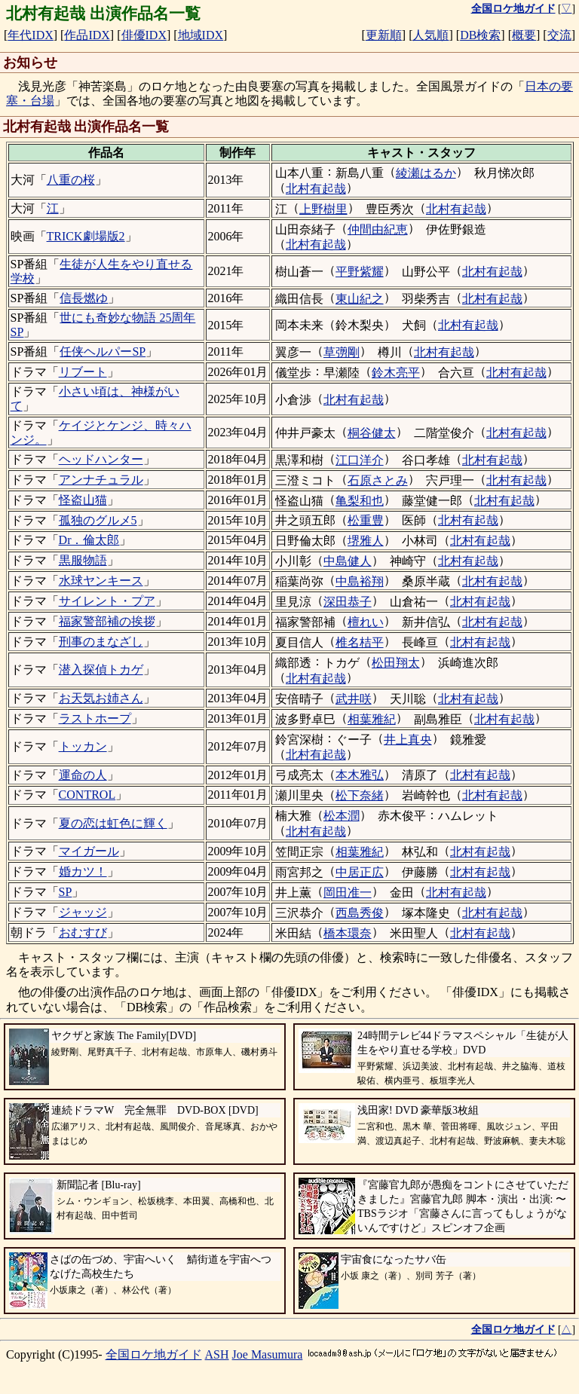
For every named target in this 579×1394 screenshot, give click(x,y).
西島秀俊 (359, 912)
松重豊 (366, 520)
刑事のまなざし (101, 641)
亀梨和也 (359, 500)
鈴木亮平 (396, 372)
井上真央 (408, 739)
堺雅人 (366, 540)
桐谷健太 (372, 432)
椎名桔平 (359, 642)
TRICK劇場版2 (86, 236)
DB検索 (480, 35)
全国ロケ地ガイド (154, 1354)
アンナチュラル (101, 479)
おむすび (83, 932)
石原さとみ (378, 480)
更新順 (384, 35)
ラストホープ (95, 718)
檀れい (366, 622)
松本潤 (341, 815)
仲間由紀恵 (378, 229)
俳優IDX (144, 35)
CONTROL (87, 794)
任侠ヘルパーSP (103, 351)
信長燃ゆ (84, 298)
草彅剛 (341, 352)
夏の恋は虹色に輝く (113, 823)
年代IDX (30, 35)
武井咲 (353, 698)
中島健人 (347, 561)
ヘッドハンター (101, 459)
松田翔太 (396, 662)
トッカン (83, 746)
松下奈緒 (359, 795)
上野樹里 (323, 209)
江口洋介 (359, 460)
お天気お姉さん (101, 698)
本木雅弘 (359, 775)
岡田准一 (347, 892)
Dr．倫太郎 (89, 539)
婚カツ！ (83, 871)
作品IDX (86, 35)
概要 (524, 35)
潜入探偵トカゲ (101, 669)
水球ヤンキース (101, 580)
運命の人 (83, 775)
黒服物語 (83, 560)
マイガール (89, 851)
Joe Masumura (267, 1354)
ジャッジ (83, 912)
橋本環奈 (347, 933)
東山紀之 (359, 298)
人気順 (430, 35)
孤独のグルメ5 (98, 520)
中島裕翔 (359, 581)
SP (65, 891)
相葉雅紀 (372, 719)
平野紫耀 (359, 271)
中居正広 (359, 872)
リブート (83, 371)
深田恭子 (347, 601)
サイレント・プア (107, 601)
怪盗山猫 (83, 500)
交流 (559, 35)
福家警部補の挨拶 (107, 621)
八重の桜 (71, 179)
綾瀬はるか (426, 173)
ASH (217, 1354)
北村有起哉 (316, 188)
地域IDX (200, 35)
